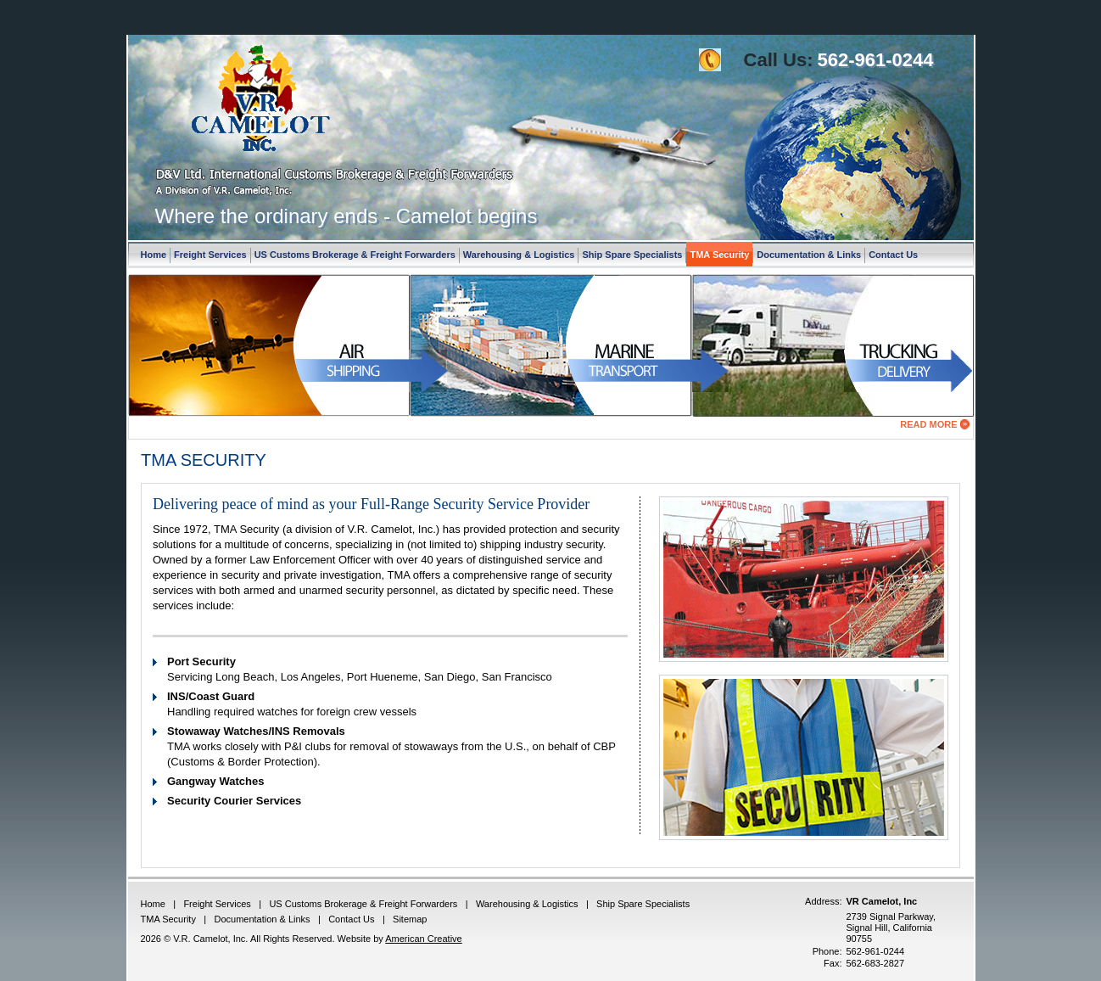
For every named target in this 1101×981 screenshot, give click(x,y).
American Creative (423, 938)
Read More (928, 424)
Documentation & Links (809, 254)
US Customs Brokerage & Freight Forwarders (354, 254)
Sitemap (410, 919)
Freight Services (210, 254)
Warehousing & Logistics (519, 254)
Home (154, 254)
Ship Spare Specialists (632, 254)
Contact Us (893, 254)
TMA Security (719, 254)
